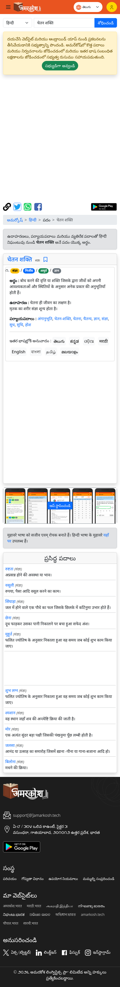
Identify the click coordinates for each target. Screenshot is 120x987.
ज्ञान (96, 318)
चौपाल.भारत (10, 923)
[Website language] (88, 7)
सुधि (20, 324)
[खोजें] (64, 23)
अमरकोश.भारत (12, 906)
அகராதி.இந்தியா (59, 906)
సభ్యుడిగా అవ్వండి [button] (60, 65)
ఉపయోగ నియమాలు (63, 879)
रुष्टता (9, 569)
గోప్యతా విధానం (33, 879)
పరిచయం (10, 879)
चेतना (77, 318)
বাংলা (36, 351)
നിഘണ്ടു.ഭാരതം (91, 906)
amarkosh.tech (92, 915)
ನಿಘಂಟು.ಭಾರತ (14, 915)
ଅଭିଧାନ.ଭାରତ (40, 915)
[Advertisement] (60, 139)
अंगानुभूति (45, 318)
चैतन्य (87, 318)
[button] (11, 505)
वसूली (9, 585)
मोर (7, 729)
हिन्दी (32, 220)
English (18, 351)
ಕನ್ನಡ (74, 341)
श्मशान (10, 712)
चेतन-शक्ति (62, 318)
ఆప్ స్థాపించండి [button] (60, 505)
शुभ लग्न (11, 690)
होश (28, 324)
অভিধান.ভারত (65, 915)
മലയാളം (69, 351)
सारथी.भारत (30, 923)
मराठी (103, 341)
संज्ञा (105, 318)
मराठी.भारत (34, 906)
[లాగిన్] (111, 7)
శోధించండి (106, 23)
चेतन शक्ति (19, 259)
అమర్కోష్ (15, 220)
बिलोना (10, 761)
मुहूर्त (8, 634)
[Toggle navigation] (8, 7)
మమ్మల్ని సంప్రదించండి (98, 879)
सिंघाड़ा (10, 601)
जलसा (10, 745)
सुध (12, 324)
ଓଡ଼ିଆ (89, 341)
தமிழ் (51, 351)
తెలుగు (59, 341)
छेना (8, 617)
